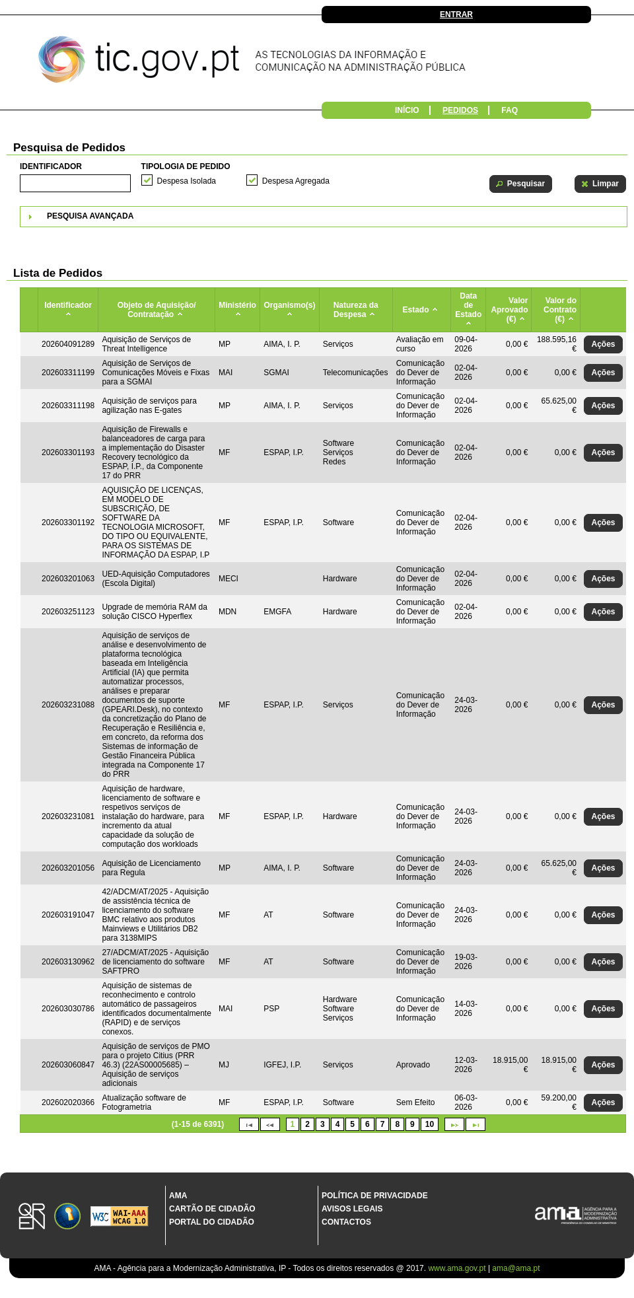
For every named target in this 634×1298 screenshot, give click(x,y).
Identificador (51, 166)
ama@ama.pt (516, 1268)
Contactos (346, 1222)
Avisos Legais (352, 1208)
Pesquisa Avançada (90, 216)
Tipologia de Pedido (185, 166)
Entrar (456, 14)
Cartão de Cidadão (212, 1208)
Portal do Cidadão (211, 1222)
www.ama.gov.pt (457, 1268)
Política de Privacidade (375, 1195)
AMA (178, 1195)
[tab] (323, 216)
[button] (520, 184)
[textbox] (75, 183)
